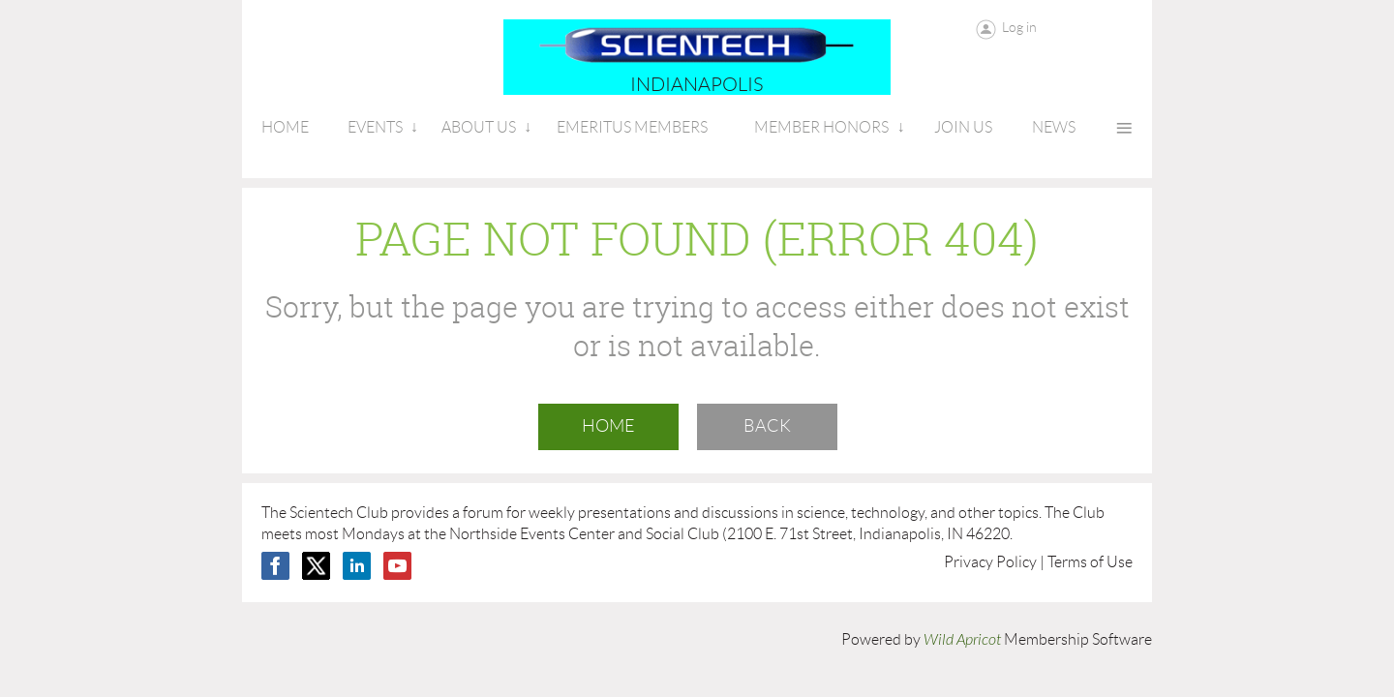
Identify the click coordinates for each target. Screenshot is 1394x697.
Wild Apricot (962, 640)
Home (608, 426)
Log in (1019, 27)
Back (767, 426)
